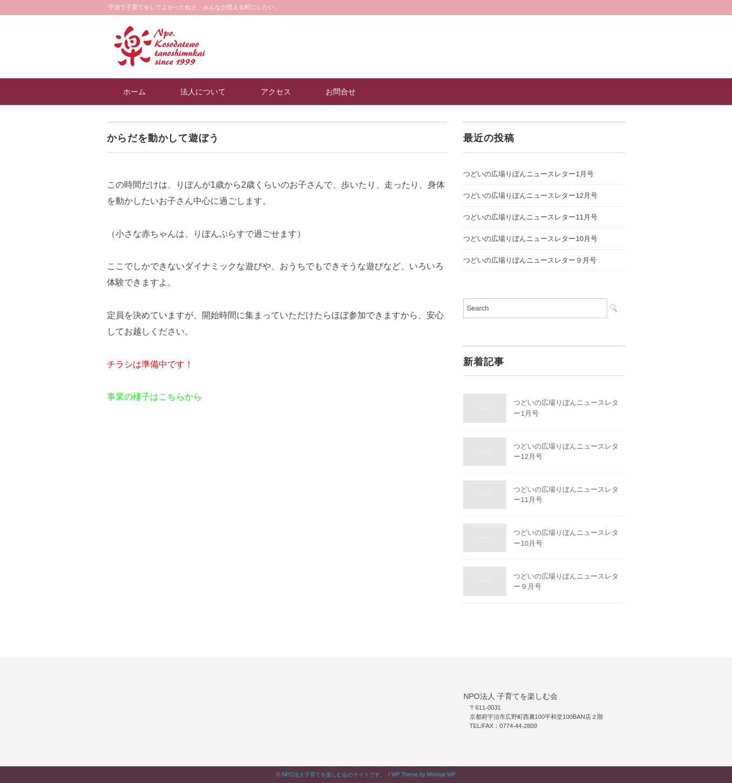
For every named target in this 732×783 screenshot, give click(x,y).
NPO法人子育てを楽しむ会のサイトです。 (333, 775)
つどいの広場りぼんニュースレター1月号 (528, 174)
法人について (203, 91)
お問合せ (341, 91)
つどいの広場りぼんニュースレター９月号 (530, 260)
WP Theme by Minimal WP (423, 775)
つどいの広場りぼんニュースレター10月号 (530, 239)
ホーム (134, 91)
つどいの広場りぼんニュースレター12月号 (530, 195)
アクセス (276, 91)
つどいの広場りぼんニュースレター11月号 (530, 217)
